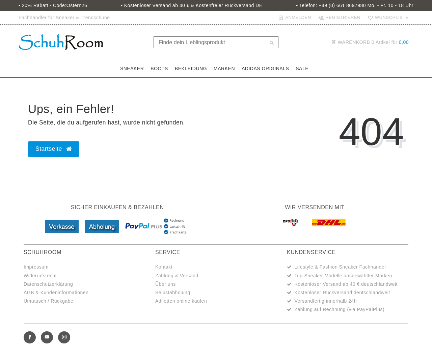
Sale (302, 68)
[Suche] (271, 43)
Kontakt (163, 267)
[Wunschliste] (387, 17)
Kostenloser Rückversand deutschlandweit (342, 292)
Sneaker (132, 68)
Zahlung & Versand (176, 275)
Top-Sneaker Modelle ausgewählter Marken (343, 275)
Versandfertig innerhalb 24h (325, 301)
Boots (159, 68)
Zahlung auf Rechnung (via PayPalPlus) (339, 309)
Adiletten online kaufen (181, 301)
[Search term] (216, 42)
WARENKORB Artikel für (370, 42)
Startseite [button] (53, 148)
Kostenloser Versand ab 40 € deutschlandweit (346, 284)
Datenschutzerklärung (48, 284)
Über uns (165, 284)
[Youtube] (47, 337)
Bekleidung (191, 68)
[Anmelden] (294, 17)
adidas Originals (265, 68)
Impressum (36, 267)
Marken (224, 68)
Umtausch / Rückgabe (48, 301)
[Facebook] (30, 337)
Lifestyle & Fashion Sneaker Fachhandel (339, 267)
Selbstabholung (172, 292)
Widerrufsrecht (40, 275)
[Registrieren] (339, 17)
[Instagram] (64, 337)
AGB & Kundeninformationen (56, 292)
